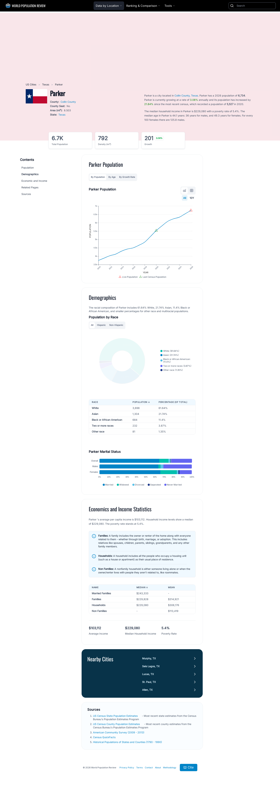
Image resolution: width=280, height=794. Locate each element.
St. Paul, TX (149, 681)
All (184, 197)
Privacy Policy (126, 767)
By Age (112, 177)
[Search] (255, 5)
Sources (26, 193)
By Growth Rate (127, 177)
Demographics (29, 174)
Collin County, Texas (186, 95)
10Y (192, 197)
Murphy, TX (149, 658)
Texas (46, 84)
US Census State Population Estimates (115, 715)
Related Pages (29, 187)
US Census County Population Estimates (117, 724)
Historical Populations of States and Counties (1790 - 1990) (128, 742)
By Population (98, 177)
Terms (139, 767)
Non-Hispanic (116, 325)
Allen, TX (147, 689)
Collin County (68, 101)
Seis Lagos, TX (151, 666)
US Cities (31, 84)
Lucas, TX (148, 674)
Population (27, 167)
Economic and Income (34, 180)
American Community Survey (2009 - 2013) (119, 732)
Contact (149, 767)
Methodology (169, 767)
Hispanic (101, 325)
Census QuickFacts (104, 737)
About (158, 767)
